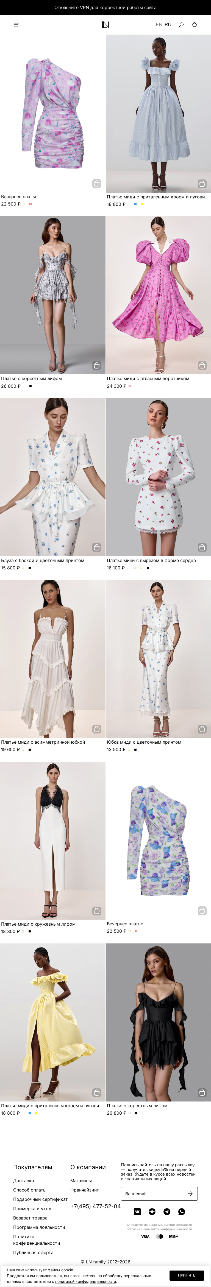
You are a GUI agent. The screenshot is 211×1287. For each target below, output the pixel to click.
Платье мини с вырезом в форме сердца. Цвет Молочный (141, 568)
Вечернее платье (19, 196)
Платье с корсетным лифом (31, 378)
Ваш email (135, 1193)
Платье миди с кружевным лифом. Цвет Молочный (23, 931)
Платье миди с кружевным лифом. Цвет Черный (30, 931)
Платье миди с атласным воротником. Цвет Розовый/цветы (130, 386)
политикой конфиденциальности (85, 1281)
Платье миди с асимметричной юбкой (43, 742)
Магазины (81, 1180)
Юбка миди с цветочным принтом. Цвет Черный (136, 750)
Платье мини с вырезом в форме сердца (151, 560)
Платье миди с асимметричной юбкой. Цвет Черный (30, 750)
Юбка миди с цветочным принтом (144, 742)
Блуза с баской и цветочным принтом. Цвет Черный (30, 568)
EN (159, 24)
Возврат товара (30, 1218)
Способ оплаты (29, 1190)
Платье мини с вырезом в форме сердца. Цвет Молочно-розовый (135, 568)
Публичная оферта (33, 1252)
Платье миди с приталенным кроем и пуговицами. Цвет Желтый (142, 204)
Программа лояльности (39, 1227)
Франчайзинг (84, 1190)
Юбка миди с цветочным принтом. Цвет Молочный (129, 750)
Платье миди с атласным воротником (148, 378)
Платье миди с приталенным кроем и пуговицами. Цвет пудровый (129, 204)
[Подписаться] (190, 1193)
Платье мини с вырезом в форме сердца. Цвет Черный (148, 568)
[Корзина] (194, 24)
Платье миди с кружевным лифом (38, 924)
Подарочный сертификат (40, 1199)
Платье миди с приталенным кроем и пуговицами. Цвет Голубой (136, 204)
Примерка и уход (32, 1208)
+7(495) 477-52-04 (95, 1206)
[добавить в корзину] (96, 183)
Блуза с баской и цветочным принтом (42, 560)
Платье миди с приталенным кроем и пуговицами (55, 1105)
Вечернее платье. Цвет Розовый (31, 204)
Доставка (23, 1180)
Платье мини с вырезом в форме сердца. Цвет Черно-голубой (128, 568)
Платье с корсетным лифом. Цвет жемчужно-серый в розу (24, 386)
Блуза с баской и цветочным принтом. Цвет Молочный (23, 568)
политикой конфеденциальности (167, 1229)
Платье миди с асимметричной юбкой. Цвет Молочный (23, 750)
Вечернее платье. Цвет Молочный (24, 204)
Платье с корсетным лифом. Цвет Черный (31, 386)
